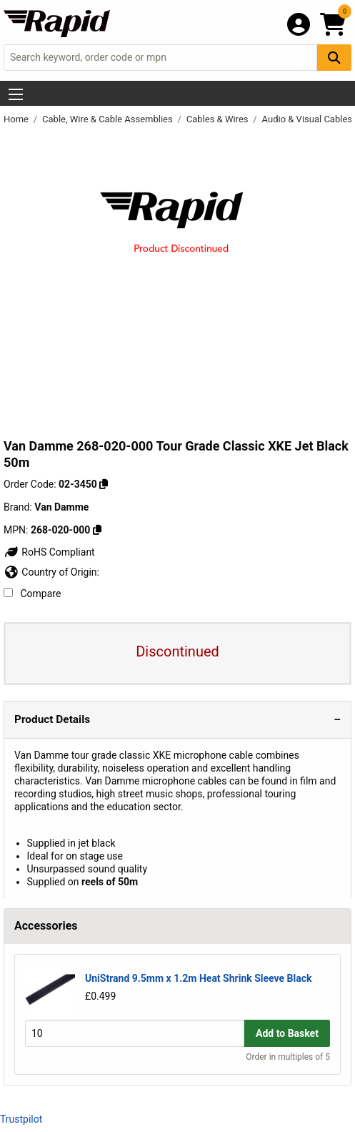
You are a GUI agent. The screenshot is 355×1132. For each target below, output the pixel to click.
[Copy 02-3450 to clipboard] (103, 484)
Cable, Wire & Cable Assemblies (108, 119)
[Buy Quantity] (134, 1033)
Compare (32, 593)
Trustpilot (21, 1119)
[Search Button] (334, 57)
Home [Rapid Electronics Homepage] (17, 119)
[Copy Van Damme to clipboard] (97, 530)
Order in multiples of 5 (288, 1057)
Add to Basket (287, 1033)
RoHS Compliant (49, 552)
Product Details (52, 719)
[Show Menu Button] (16, 94)
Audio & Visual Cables (307, 119)
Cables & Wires (218, 119)
